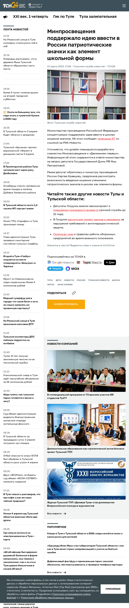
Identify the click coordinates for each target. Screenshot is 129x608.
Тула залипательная (98, 17)
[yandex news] (89, 262)
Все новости (54, 513)
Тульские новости (98, 280)
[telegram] (55, 268)
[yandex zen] (110, 262)
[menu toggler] (124, 6)
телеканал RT (106, 139)
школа (116, 280)
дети (58, 280)
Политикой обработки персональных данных (47, 598)
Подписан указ (63, 234)
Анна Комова (65, 285)
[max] (72, 268)
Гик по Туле (63, 17)
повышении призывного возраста (75, 210)
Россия (81, 280)
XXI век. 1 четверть (30, 17)
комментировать (66, 304)
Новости (69, 280)
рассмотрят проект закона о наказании (94, 219)
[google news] (60, 262)
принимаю (113, 589)
